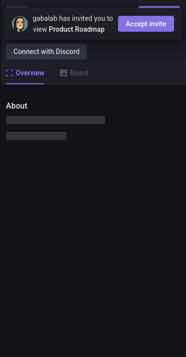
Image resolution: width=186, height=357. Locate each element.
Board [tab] (74, 73)
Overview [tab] (25, 73)
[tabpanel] (93, 220)
